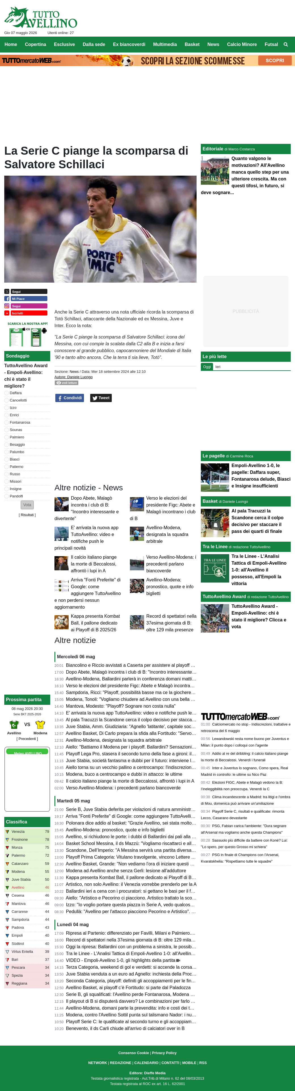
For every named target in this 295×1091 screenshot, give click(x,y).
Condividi (70, 398)
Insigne (16, 489)
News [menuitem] (213, 44)
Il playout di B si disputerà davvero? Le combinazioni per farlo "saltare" (137, 1001)
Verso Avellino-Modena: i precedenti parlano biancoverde (171, 564)
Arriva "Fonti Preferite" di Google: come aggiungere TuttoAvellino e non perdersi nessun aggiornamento (87, 593)
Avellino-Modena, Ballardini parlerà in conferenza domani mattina (131, 678)
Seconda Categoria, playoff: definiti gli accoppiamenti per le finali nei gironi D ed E (148, 980)
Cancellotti (18, 400)
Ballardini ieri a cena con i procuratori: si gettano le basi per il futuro (133, 891)
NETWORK (97, 1063)
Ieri (217, 367)
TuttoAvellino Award (224, 596)
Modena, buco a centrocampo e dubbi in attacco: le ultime (124, 774)
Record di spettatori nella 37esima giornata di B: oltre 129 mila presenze (171, 623)
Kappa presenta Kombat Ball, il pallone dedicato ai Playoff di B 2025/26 (95, 623)
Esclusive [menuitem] (64, 44)
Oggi (207, 367)
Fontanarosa (20, 422)
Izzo (13, 407)
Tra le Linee (215, 546)
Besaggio (17, 444)
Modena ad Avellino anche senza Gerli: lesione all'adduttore (126, 870)
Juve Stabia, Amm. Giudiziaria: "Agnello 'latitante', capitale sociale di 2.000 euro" (147, 726)
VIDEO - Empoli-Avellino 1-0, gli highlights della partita (121, 960)
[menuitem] (285, 44)
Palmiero (17, 437)
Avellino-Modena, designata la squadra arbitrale (167, 534)
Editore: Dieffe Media (147, 1073)
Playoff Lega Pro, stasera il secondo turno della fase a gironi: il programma (141, 753)
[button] (27, 505)
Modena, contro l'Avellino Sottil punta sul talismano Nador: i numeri (133, 1014)
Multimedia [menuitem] (165, 44)
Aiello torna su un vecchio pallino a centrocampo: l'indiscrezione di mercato (141, 767)
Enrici (14, 415)
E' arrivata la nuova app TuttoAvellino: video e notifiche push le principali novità (145, 712)
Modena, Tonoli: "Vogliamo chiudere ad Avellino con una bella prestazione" (141, 699)
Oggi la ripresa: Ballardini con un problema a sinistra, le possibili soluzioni (140, 946)
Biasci (15, 459)
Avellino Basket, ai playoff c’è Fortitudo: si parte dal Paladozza (128, 987)
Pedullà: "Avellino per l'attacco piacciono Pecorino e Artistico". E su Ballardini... (145, 911)
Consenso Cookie (133, 1053)
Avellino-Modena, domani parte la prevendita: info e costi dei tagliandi (135, 1008)
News (74, 371)
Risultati (27, 515)
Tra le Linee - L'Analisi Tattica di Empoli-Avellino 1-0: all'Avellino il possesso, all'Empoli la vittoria (162, 953)
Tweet (101, 398)
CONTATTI (170, 1063)
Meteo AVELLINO (28, 754)
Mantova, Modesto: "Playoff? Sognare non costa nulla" (121, 706)
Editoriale (213, 148)
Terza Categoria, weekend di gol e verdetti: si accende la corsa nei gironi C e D (145, 967)
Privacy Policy (164, 1053)
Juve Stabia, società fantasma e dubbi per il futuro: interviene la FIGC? (137, 760)
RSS (203, 1063)
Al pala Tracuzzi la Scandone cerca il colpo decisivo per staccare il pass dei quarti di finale (156, 719)
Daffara (16, 393)
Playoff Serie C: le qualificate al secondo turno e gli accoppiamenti (132, 1021)
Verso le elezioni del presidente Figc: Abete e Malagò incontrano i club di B (141, 685)
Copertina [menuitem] (35, 44)
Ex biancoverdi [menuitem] (129, 44)
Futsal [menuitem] (271, 44)
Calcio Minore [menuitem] (242, 44)
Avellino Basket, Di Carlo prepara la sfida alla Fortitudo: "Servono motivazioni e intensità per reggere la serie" (175, 733)
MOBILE (189, 1063)
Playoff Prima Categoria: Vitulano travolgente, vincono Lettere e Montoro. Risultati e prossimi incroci (166, 857)
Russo (15, 474)
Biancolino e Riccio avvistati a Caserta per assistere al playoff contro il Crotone (145, 665)
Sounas (16, 430)
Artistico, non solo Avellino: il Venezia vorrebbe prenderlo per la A (131, 884)
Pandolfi (16, 496)
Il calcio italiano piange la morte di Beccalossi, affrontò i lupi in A (94, 564)
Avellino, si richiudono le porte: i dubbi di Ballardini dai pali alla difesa (135, 836)
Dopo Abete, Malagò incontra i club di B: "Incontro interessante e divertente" (142, 672)
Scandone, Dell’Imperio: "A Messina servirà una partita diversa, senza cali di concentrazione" (159, 850)
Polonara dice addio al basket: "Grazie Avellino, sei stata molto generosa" (140, 823)
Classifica (16, 821)
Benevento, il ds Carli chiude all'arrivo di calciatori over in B (125, 1028)
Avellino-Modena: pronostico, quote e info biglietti (169, 586)
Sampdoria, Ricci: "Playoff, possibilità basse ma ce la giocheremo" (132, 692)
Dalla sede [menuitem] (94, 44)
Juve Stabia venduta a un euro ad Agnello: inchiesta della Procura (132, 974)
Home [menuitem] (11, 44)
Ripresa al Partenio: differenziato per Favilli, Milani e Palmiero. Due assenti (141, 933)
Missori (16, 481)
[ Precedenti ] (27, 739)
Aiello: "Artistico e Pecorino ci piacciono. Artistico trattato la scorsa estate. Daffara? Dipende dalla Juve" (169, 897)
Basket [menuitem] (192, 44)
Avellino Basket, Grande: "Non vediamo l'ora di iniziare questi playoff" (135, 863)
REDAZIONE (120, 1063)
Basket (210, 501)
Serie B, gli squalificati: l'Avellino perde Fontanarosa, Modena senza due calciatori (148, 994)
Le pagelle (214, 455)
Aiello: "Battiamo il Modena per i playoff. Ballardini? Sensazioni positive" (138, 747)
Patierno (17, 466)
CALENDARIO (146, 1063)
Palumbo (17, 452)
